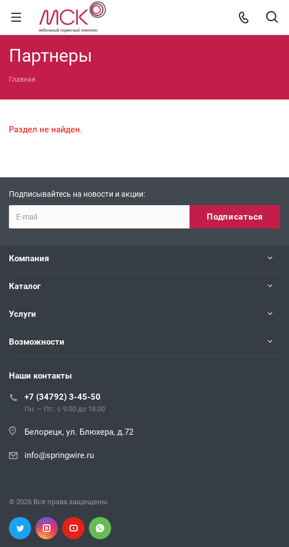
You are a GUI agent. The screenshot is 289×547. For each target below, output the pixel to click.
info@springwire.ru (59, 455)
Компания (29, 258)
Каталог (25, 286)
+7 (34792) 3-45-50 (62, 397)
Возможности (36, 342)
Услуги (22, 314)
